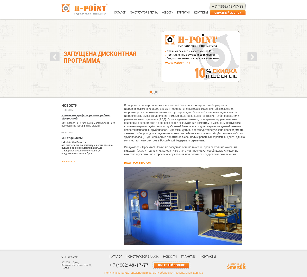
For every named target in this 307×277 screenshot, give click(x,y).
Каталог (120, 12)
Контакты (201, 12)
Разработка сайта (236, 264)
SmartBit (236, 267)
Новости (167, 12)
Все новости (68, 161)
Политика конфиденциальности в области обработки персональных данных (153, 272)
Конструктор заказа (143, 12)
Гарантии (183, 12)
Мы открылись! (72, 137)
